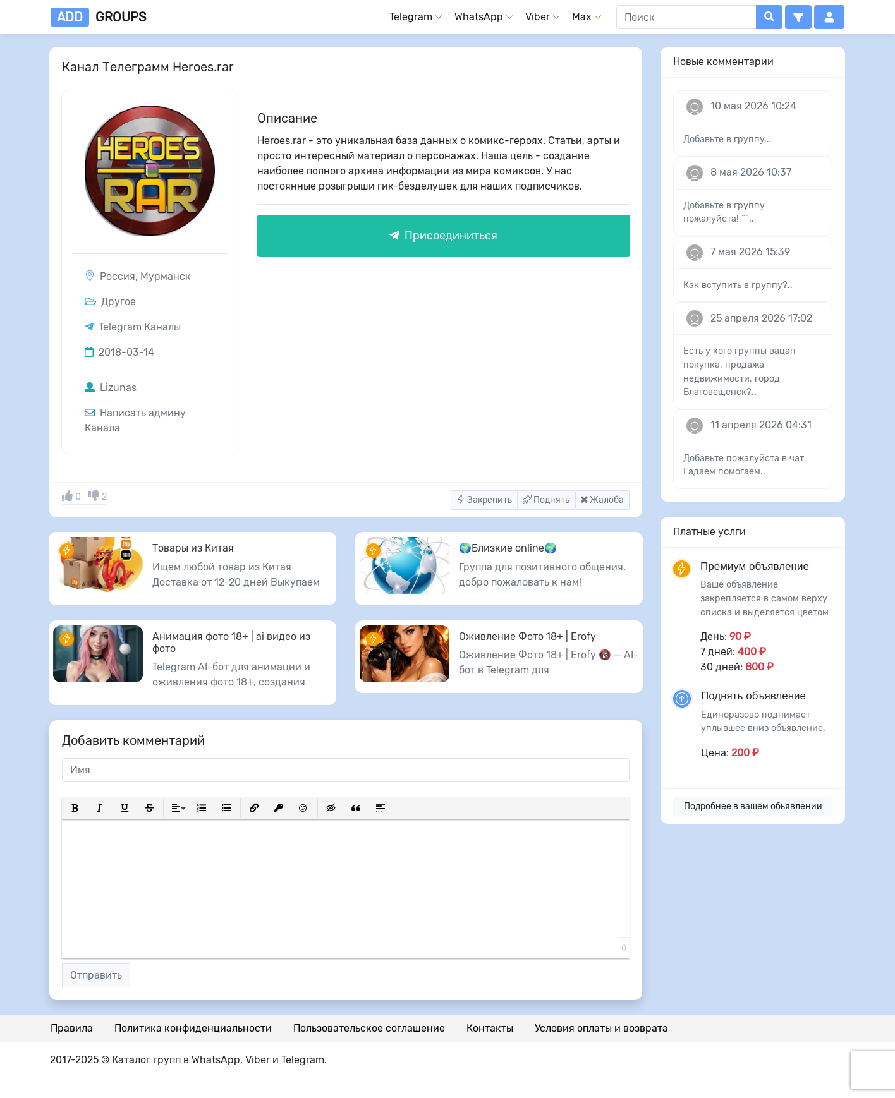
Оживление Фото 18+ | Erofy (527, 636)
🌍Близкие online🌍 (508, 548)
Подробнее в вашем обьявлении (753, 806)
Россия (117, 276)
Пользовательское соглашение (369, 1028)
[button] (798, 17)
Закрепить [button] (484, 500)
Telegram (410, 17)
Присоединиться (443, 236)
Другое (110, 302)
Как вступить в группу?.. (738, 285)
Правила (72, 1028)
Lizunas (111, 388)
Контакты (489, 1028)
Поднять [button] (546, 500)
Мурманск (165, 276)
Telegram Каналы (140, 327)
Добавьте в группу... (727, 139)
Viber (537, 17)
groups (98, 17)
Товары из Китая (193, 548)
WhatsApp (478, 17)
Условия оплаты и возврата (601, 1028)
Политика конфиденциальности (193, 1028)
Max (582, 17)
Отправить (96, 975)
